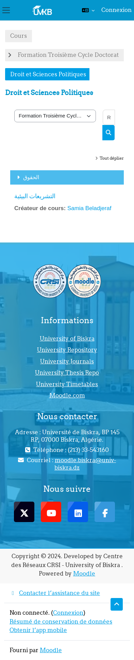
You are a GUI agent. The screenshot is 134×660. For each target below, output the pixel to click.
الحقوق (31, 177)
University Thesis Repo (67, 372)
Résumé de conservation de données (61, 621)
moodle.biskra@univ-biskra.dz (85, 463)
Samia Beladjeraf (89, 208)
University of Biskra (67, 338)
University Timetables (67, 384)
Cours (18, 36)
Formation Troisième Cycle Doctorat (68, 55)
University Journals (67, 361)
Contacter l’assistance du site (55, 593)
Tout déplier (112, 158)
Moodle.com (67, 395)
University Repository (67, 349)
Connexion (116, 10)
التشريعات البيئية (34, 196)
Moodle (84, 573)
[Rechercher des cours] (109, 117)
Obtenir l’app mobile (38, 630)
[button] (88, 10)
